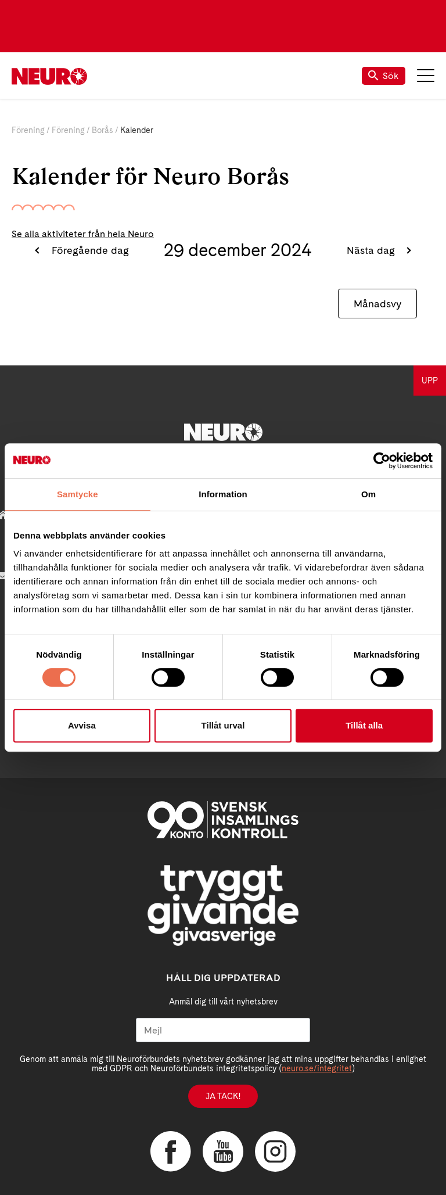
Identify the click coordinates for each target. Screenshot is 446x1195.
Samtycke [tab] (77, 494)
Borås (102, 130)
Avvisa (82, 725)
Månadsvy (377, 303)
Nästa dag (372, 250)
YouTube (223, 1151)
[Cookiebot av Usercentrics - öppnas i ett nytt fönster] (382, 460)
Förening (28, 130)
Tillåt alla (364, 725)
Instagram (275, 1151)
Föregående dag (89, 250)
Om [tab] (368, 494)
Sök (383, 75)
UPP (430, 380)
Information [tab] (223, 494)
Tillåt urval (223, 725)
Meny (425, 75)
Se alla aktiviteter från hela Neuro (83, 233)
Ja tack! (223, 1096)
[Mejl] (223, 1030)
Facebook (170, 1151)
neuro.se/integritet (317, 1068)
